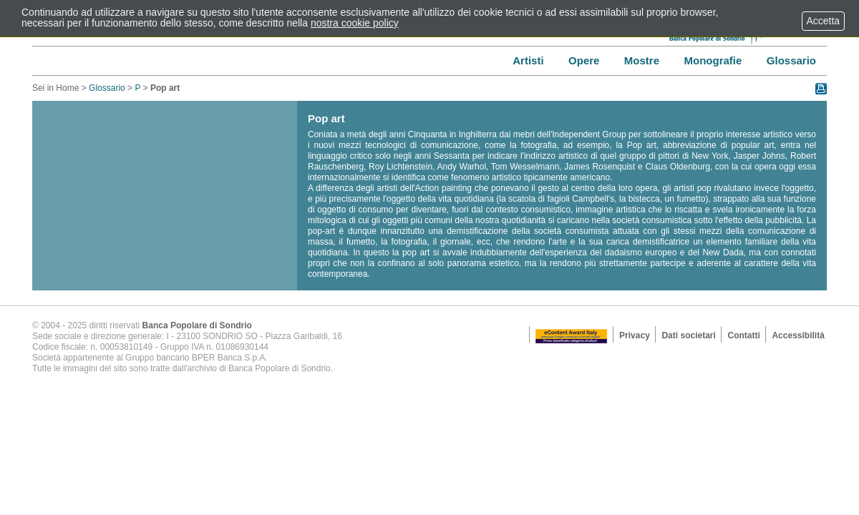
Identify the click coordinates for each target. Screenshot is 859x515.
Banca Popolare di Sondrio (197, 325)
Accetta (823, 20)
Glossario (107, 88)
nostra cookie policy (355, 23)
